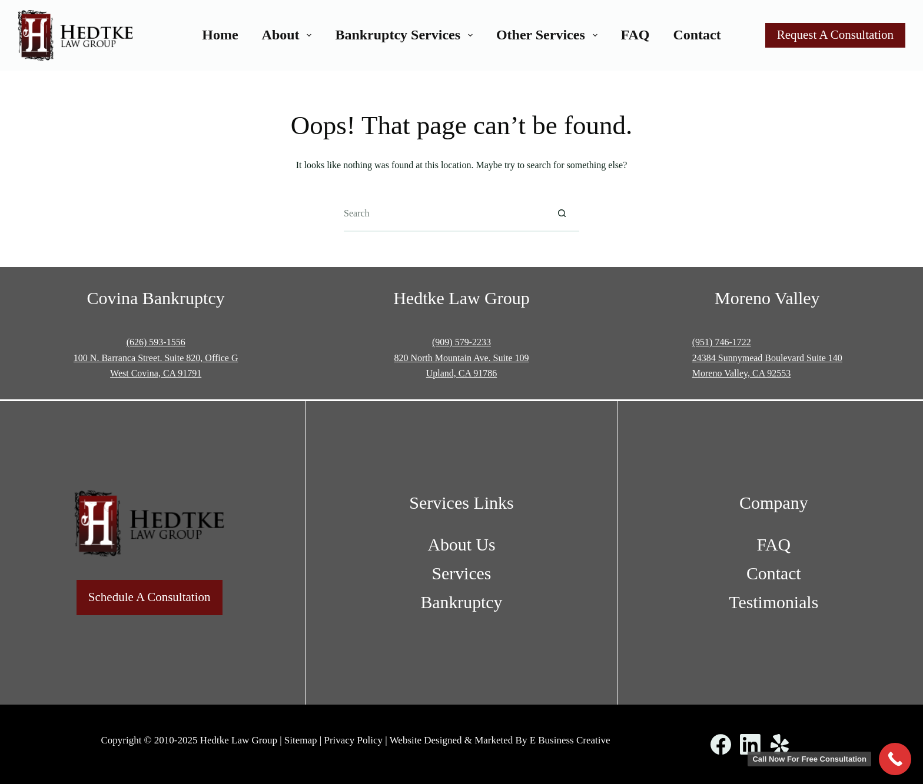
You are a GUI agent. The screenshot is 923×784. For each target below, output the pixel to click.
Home (220, 34)
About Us (461, 544)
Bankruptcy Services (406, 34)
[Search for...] (444, 214)
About (289, 34)
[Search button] (561, 214)
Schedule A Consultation (149, 597)
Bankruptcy (461, 602)
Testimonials (773, 602)
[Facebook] (720, 744)
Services (462, 573)
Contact (697, 34)
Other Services (549, 34)
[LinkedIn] (750, 744)
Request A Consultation (835, 35)
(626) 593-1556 (156, 342)
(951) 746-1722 (721, 342)
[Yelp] (779, 744)
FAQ (635, 34)
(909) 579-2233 (461, 342)
